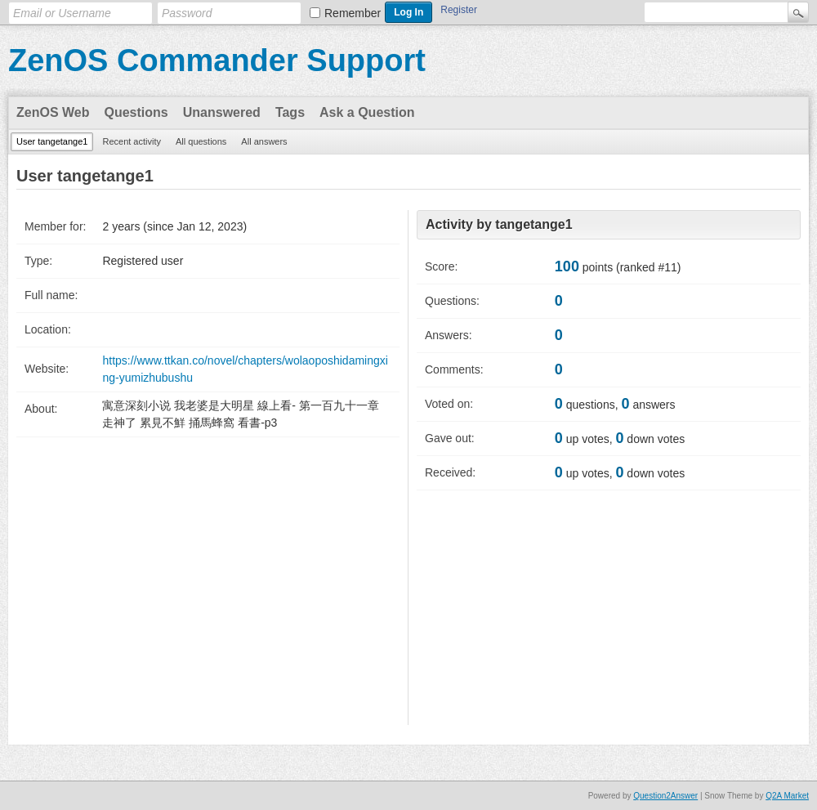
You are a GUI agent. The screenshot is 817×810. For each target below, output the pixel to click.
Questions (136, 112)
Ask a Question (366, 112)
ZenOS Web (53, 112)
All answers (264, 141)
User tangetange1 (51, 141)
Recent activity (131, 141)
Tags (290, 112)
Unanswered (222, 112)
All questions (201, 141)
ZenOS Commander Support (217, 60)
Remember (352, 13)
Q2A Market (787, 795)
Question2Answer (665, 795)
